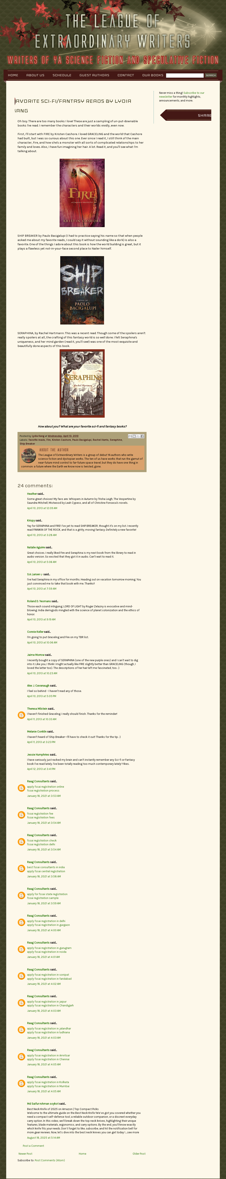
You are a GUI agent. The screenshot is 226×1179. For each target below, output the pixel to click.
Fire (48, 439)
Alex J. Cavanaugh (38, 685)
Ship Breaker (27, 443)
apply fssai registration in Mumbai (48, 1086)
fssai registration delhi (41, 844)
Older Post (139, 1153)
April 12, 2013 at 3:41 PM (41, 769)
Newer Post (25, 1153)
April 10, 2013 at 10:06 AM (42, 642)
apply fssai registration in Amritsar (48, 1055)
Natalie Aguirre (36, 547)
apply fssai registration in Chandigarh (50, 1005)
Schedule (62, 75)
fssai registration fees (41, 817)
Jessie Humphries (38, 754)
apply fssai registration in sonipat (48, 974)
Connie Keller (35, 631)
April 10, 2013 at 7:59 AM (41, 588)
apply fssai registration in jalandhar (49, 1028)
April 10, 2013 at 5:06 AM (41, 562)
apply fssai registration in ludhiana (48, 1032)
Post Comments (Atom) (50, 1160)
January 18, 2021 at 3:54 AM (44, 822)
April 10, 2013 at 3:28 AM (42, 535)
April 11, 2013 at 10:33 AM (41, 719)
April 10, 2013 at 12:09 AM (42, 508)
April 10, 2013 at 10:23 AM (42, 673)
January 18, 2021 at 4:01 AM (43, 957)
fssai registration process (43, 790)
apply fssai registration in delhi (46, 921)
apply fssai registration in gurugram (49, 948)
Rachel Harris (101, 439)
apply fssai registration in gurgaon (48, 924)
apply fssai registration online (45, 786)
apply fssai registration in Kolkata (48, 1082)
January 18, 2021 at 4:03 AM (44, 1010)
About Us (35, 75)
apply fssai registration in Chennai (48, 1059)
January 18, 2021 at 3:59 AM (44, 903)
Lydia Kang (38, 436)
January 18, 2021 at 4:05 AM (44, 1064)
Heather (32, 493)
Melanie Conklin (37, 731)
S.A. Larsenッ (35, 574)
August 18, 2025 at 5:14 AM (43, 1137)
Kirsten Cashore (61, 439)
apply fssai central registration (46, 871)
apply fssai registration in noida (46, 951)
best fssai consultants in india (46, 867)
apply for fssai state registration (47, 894)
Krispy (31, 520)
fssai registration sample (43, 898)
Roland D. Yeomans (39, 601)
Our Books (152, 75)
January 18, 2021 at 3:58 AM (44, 876)
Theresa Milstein (37, 708)
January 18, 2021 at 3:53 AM (44, 795)
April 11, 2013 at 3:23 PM (41, 742)
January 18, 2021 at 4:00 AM (44, 930)
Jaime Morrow (35, 654)
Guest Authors (94, 75)
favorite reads (37, 439)
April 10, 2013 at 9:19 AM (41, 619)
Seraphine (116, 439)
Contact (125, 75)
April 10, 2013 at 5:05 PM (41, 696)
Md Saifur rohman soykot (43, 1103)
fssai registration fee (40, 813)
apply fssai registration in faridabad (49, 978)
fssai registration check (42, 840)
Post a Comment (33, 1145)
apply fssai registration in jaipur (46, 1001)
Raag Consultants (38, 781)
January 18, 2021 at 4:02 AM (44, 983)
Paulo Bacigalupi (81, 439)
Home (13, 75)
